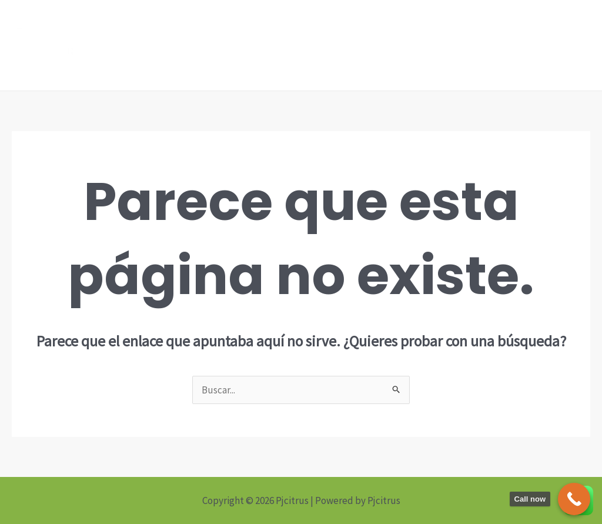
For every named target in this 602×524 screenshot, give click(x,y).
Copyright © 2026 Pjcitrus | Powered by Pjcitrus (301, 500)
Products (459, 45)
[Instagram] (366, 46)
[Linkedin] (348, 46)
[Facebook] (331, 46)
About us (561, 45)
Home (406, 45)
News (510, 45)
